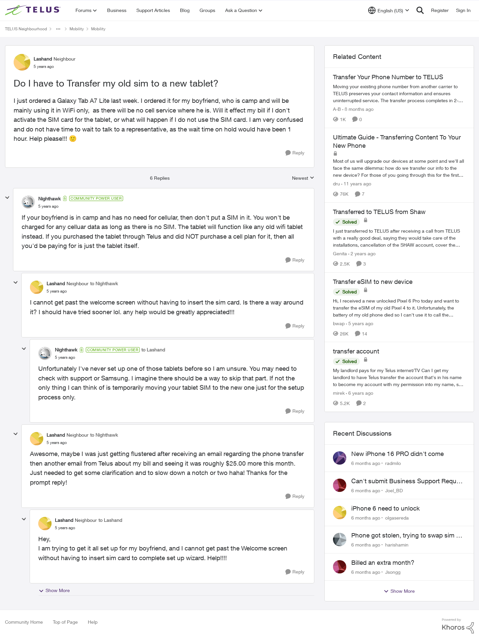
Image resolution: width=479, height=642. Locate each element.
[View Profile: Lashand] (22, 62)
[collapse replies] (7, 198)
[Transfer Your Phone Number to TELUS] (399, 93)
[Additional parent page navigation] (58, 29)
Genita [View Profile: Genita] (340, 253)
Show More (54, 590)
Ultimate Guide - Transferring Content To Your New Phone (397, 141)
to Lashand (153, 349)
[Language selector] (388, 10)
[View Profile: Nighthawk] (28, 202)
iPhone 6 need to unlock (385, 508)
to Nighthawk (104, 283)
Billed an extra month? (382, 562)
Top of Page (65, 622)
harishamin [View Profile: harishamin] (396, 544)
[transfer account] (399, 377)
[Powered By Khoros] (458, 626)
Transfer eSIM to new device (372, 281)
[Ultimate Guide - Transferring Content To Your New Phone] (399, 167)
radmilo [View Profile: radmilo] (393, 463)
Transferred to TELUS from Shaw (379, 211)
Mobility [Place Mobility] (77, 28)
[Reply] (295, 152)
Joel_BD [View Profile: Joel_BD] (394, 490)
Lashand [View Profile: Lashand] (43, 59)
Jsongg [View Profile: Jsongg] (392, 572)
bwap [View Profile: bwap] (339, 323)
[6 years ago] (359, 392)
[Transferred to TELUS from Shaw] (399, 237)
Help (92, 622)
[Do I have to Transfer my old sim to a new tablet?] (48, 206)
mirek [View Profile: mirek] (339, 393)
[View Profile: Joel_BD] (339, 485)
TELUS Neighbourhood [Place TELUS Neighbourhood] (26, 28)
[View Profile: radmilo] (339, 458)
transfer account (356, 351)
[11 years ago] (356, 183)
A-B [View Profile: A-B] (337, 109)
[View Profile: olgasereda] (339, 512)
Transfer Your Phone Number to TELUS (388, 77)
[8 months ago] (358, 109)
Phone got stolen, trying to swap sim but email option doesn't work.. (408, 535)
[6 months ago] (365, 463)
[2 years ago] (362, 253)
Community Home (24, 622)
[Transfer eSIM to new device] (399, 307)
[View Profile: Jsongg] (339, 566)
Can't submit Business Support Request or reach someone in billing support (408, 481)
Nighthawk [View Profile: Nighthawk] (49, 198)
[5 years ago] (359, 323)
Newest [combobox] (303, 178)
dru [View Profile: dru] (336, 183)
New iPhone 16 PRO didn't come (397, 453)
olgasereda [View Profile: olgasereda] (397, 517)
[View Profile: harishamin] (339, 539)
